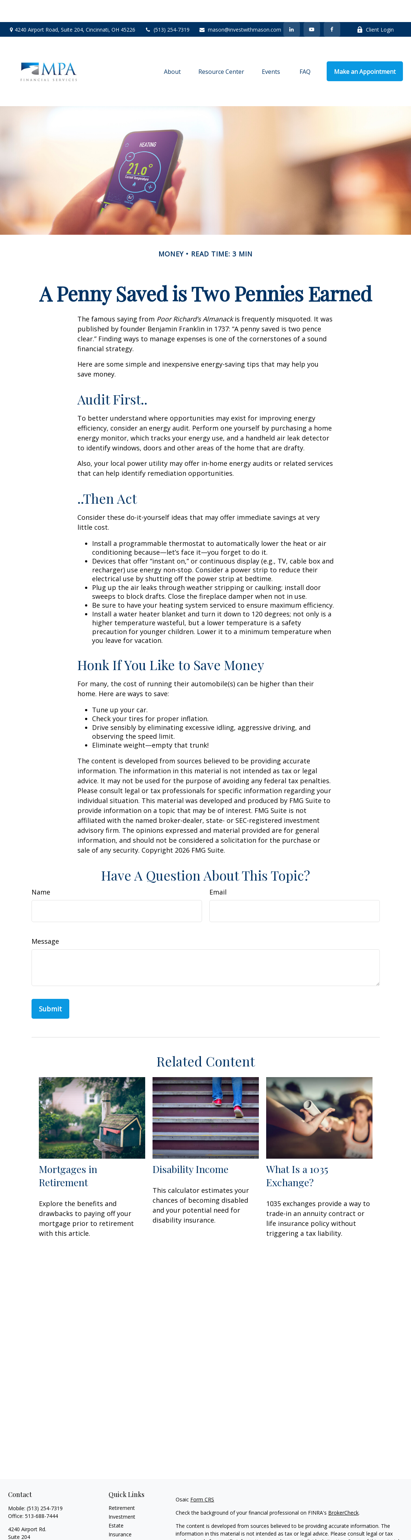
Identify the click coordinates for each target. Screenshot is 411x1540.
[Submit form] (50, 987)
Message (45, 919)
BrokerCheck (343, 1490)
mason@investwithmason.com (240, 7)
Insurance (120, 1512)
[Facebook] (332, 7)
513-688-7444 (41, 1493)
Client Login (375, 7)
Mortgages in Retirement (68, 1153)
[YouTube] (312, 7)
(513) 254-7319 (167, 7)
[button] (172, 49)
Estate (116, 1503)
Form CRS (202, 1477)
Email (218, 870)
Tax (113, 1521)
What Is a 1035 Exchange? (297, 1153)
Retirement (122, 1485)
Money (117, 1529)
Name (41, 870)
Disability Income (190, 1147)
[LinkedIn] (291, 7)
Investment (122, 1494)
